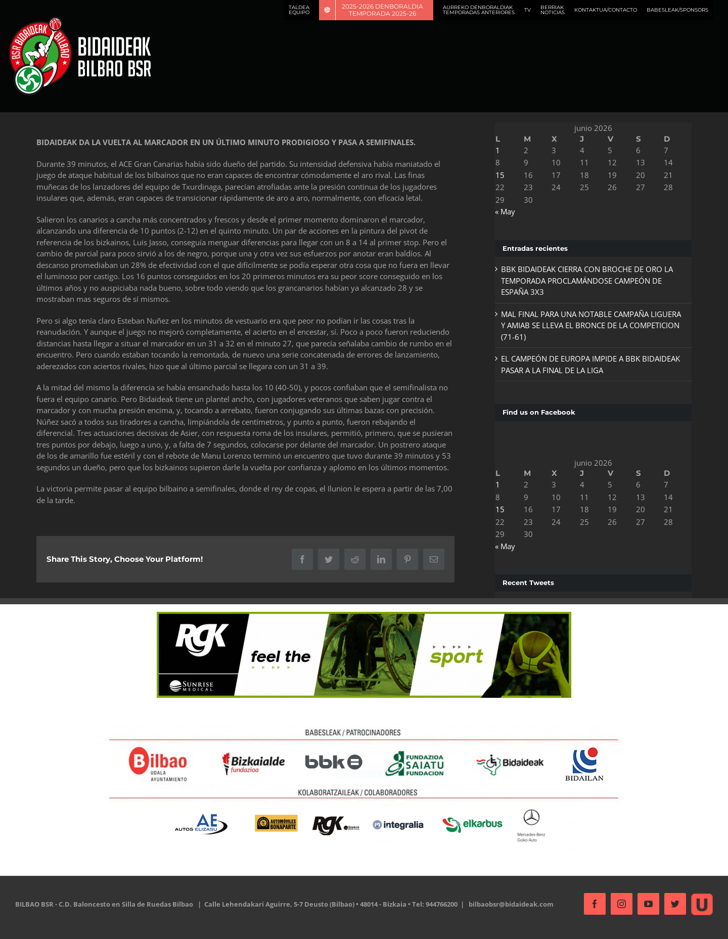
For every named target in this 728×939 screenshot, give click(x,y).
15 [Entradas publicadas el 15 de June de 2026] (497, 175)
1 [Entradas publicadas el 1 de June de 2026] (494, 150)
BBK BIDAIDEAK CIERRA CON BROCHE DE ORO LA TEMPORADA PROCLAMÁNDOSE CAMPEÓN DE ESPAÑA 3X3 (584, 280)
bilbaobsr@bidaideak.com (511, 904)
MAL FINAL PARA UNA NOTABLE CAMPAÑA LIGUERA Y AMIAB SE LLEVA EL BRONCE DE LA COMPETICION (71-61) (588, 325)
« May (502, 211)
